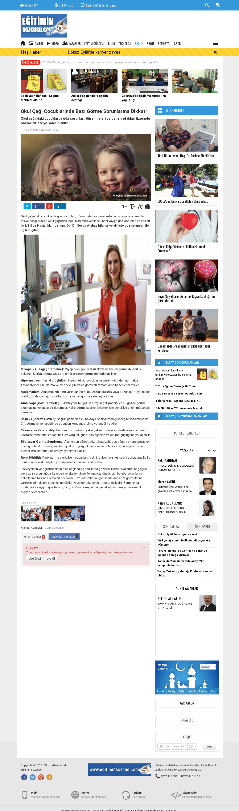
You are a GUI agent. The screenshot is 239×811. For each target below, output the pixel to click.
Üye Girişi (35, 551)
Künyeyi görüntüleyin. (94, 794)
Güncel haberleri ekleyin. (196, 794)
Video (55, 43)
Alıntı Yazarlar (187, 580)
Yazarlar (75, 43)
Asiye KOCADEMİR (170, 495)
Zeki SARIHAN (167, 452)
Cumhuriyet (147, 54)
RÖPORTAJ (164, 43)
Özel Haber (202, 518)
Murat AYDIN (166, 474)
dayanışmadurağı (124, 54)
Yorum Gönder (34, 529)
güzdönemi (78, 54)
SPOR (177, 43)
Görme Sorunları (54, 520)
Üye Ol (50, 551)
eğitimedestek (99, 54)
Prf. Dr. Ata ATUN (170, 590)
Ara (209, 738)
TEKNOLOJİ (124, 43)
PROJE (150, 43)
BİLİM (111, 43)
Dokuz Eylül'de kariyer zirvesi (101, 5)
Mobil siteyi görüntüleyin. (46, 794)
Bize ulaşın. (138, 794)
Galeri (38, 43)
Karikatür (187, 695)
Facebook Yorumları (64, 528)
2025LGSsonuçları (55, 54)
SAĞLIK (139, 43)
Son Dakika (171, 518)
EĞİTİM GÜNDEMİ (94, 43)
